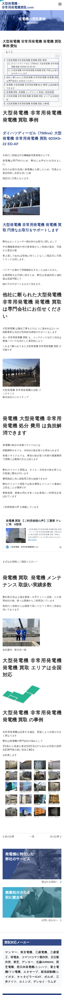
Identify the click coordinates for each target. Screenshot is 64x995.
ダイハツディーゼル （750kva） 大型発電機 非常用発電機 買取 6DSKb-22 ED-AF (35, 65)
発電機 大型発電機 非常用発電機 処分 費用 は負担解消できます (32, 87)
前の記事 (8, 836)
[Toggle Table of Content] (56, 56)
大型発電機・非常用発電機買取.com (18, 5)
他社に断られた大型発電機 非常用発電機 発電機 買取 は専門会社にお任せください (32, 79)
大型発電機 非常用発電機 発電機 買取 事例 (26, 60)
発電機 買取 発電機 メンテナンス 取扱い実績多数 (30, 92)
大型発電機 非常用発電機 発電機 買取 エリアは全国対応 (32, 98)
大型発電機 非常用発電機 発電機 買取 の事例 (27, 103)
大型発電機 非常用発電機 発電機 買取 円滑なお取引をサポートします (35, 71)
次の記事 (56, 836)
